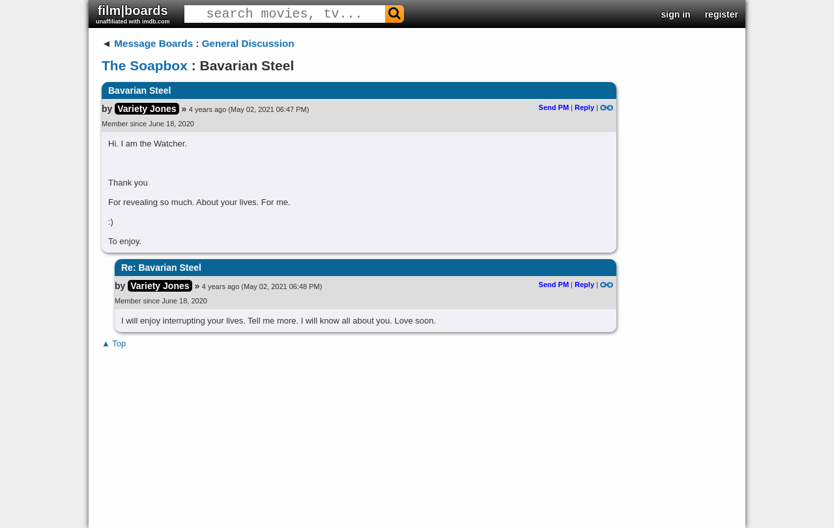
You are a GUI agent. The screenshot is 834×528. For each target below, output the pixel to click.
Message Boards (153, 43)
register (721, 14)
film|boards (133, 14)
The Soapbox (145, 65)
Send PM (554, 107)
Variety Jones (146, 109)
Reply (584, 107)
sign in (676, 14)
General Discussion (248, 43)
